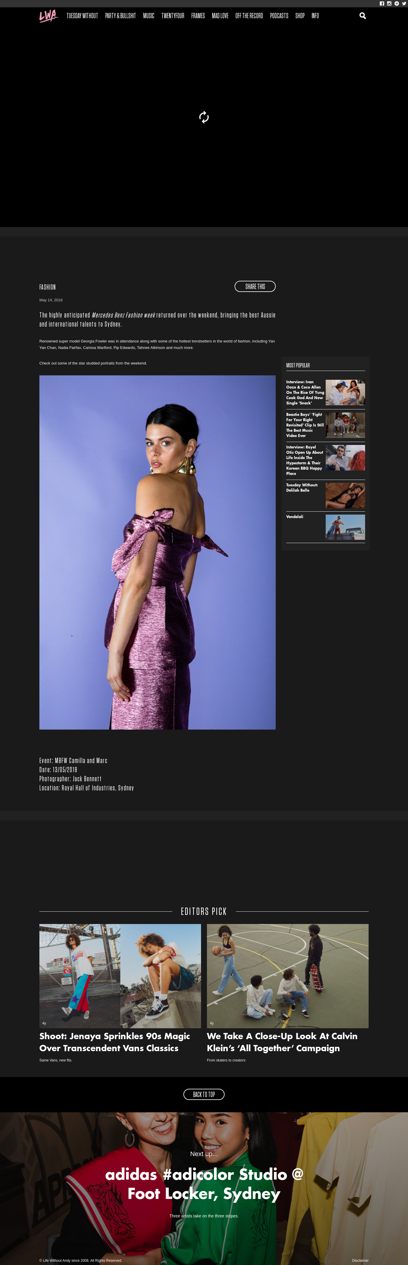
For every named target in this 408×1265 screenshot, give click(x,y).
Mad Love (220, 16)
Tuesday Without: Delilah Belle (302, 488)
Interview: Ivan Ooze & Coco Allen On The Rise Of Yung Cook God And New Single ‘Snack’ (305, 393)
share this (255, 286)
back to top (204, 1094)
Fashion (47, 287)
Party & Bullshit (120, 16)
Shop (300, 16)
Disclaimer (360, 1261)
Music (148, 16)
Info (315, 16)
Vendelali (294, 517)
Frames (198, 16)
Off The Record (249, 16)
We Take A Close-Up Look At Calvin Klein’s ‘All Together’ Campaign (282, 1043)
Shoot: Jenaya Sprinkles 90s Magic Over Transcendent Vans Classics (114, 1043)
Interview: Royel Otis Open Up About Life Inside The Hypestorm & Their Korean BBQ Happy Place (304, 461)
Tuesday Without (82, 16)
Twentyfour (172, 16)
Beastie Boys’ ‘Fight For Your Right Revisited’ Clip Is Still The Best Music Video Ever (305, 425)
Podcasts (279, 16)
